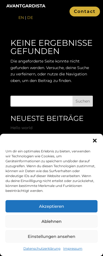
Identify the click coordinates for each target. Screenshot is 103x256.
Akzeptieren (51, 206)
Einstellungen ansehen (51, 236)
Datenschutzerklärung (41, 248)
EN (21, 17)
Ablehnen (51, 221)
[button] (95, 140)
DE (30, 17)
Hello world (21, 127)
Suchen (83, 101)
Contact (85, 11)
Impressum (72, 248)
